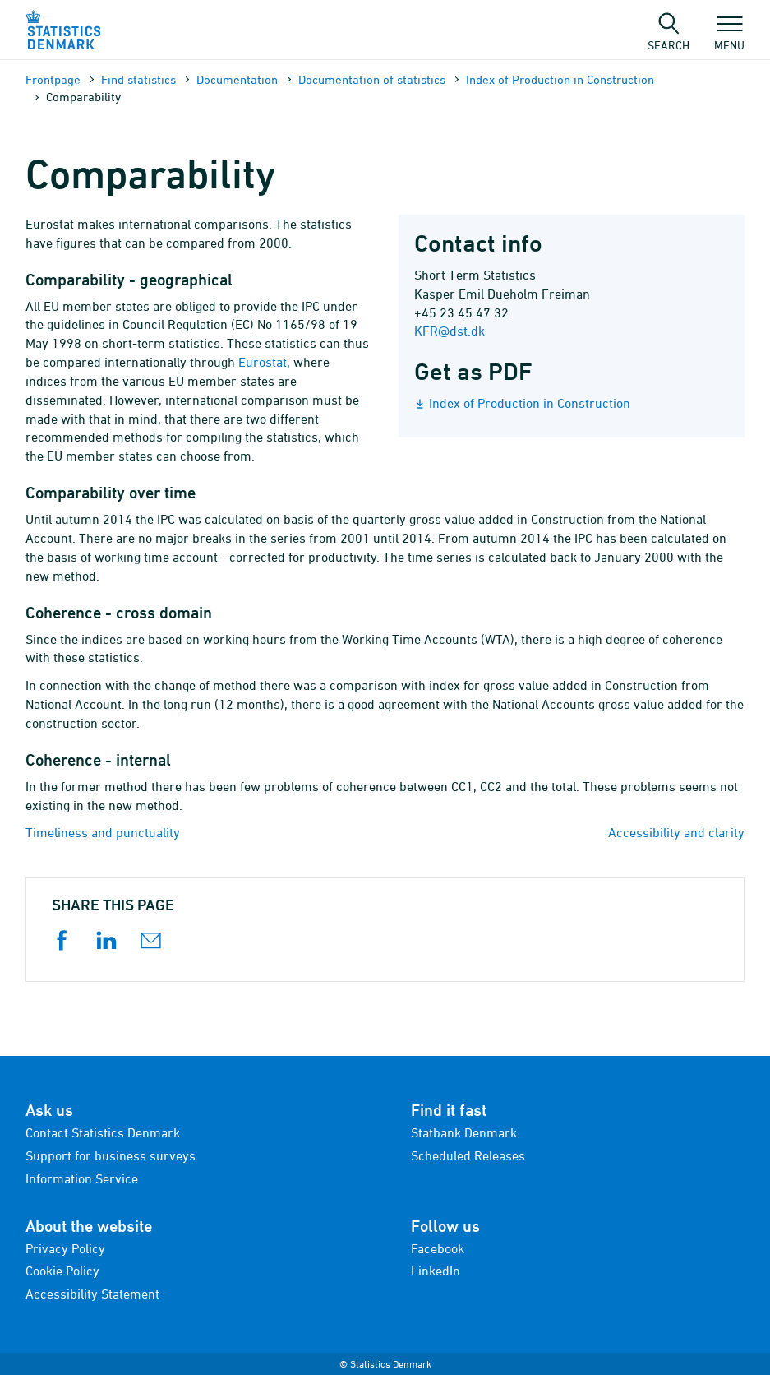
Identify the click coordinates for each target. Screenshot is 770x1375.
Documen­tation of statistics (371, 79)
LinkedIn (435, 1270)
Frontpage (53, 79)
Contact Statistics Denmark (102, 1132)
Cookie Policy (62, 1270)
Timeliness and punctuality (102, 832)
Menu (729, 37)
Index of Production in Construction (560, 79)
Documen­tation (237, 79)
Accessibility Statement (92, 1293)
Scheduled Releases (468, 1155)
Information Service (81, 1178)
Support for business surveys (110, 1155)
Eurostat (262, 361)
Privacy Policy (65, 1248)
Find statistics (138, 79)
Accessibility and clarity (676, 832)
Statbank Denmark (464, 1132)
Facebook (437, 1248)
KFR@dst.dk (449, 330)
